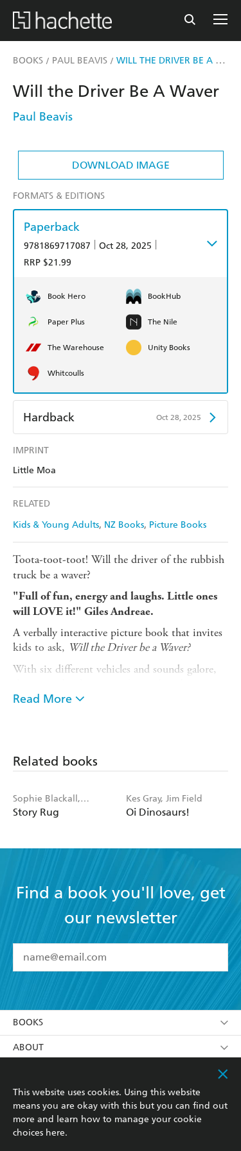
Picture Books (177, 524)
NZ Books (124, 524)
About (120, 1047)
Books (120, 1022)
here (55, 1132)
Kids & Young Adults (56, 524)
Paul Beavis (43, 116)
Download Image (121, 165)
